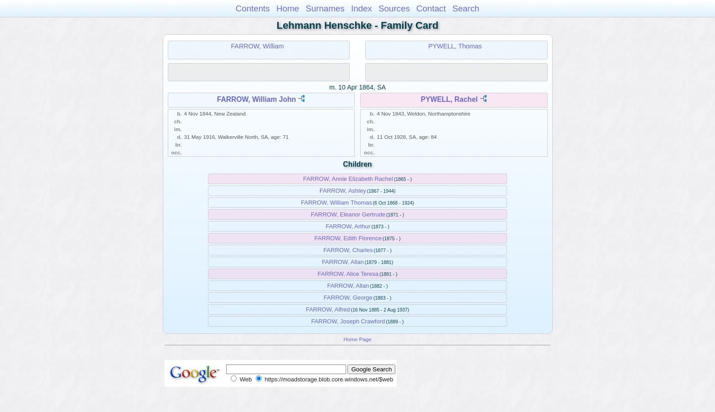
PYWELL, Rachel (449, 99)
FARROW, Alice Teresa (348, 273)
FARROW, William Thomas (336, 202)
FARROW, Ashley (343, 190)
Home (287, 8)
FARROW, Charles (348, 250)
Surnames (325, 8)
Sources (394, 8)
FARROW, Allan (343, 262)
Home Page (357, 339)
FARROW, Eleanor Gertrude (348, 214)
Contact (431, 8)
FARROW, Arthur (348, 226)
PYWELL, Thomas (455, 46)
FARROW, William (257, 46)
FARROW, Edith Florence (348, 238)
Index (361, 8)
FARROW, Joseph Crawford (348, 321)
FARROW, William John (256, 99)
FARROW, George (348, 297)
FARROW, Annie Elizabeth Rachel (348, 178)
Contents (253, 8)
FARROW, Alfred (328, 309)
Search (465, 8)
